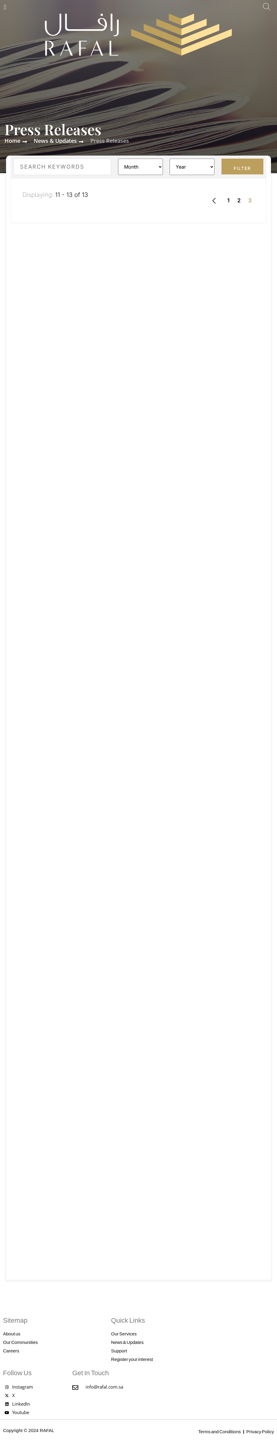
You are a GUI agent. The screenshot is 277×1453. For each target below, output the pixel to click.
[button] (5, 7)
